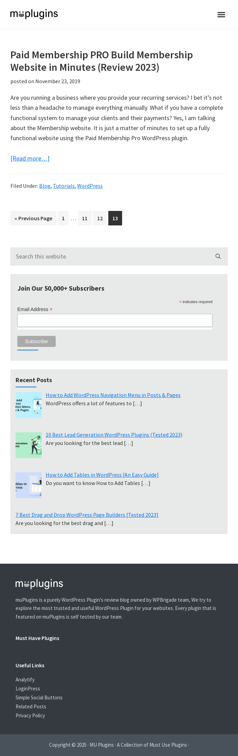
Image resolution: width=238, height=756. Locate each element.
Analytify (25, 679)
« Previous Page (33, 219)
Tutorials (64, 185)
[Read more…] (29, 158)
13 (117, 217)
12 (102, 217)
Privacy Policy (30, 715)
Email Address (35, 309)
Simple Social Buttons (39, 697)
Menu (222, 14)
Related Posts (31, 706)
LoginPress (28, 688)
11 (87, 217)
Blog (45, 185)
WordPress (90, 185)
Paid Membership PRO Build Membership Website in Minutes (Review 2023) (101, 61)
